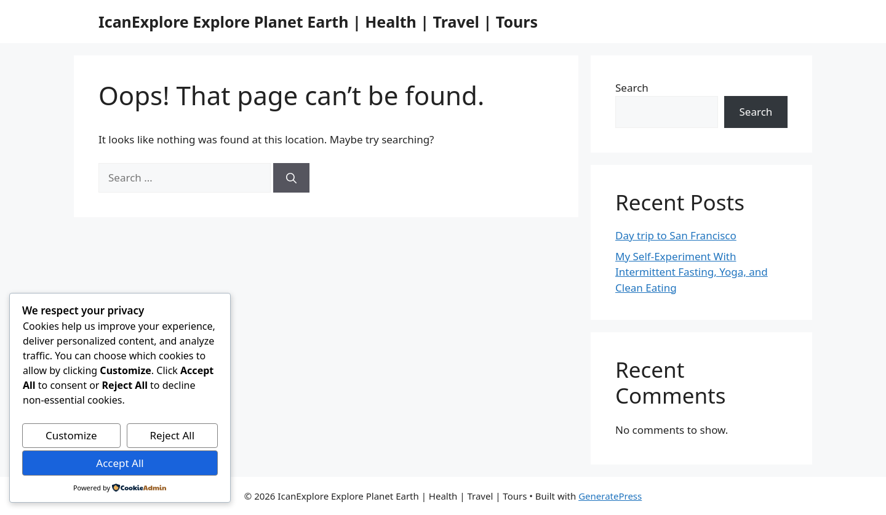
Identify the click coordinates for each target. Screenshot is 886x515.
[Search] (291, 178)
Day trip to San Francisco (675, 235)
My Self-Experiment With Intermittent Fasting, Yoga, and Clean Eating (691, 272)
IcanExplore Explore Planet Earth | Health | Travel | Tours (318, 21)
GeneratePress (610, 496)
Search (632, 88)
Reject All (172, 435)
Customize (71, 435)
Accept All (119, 463)
